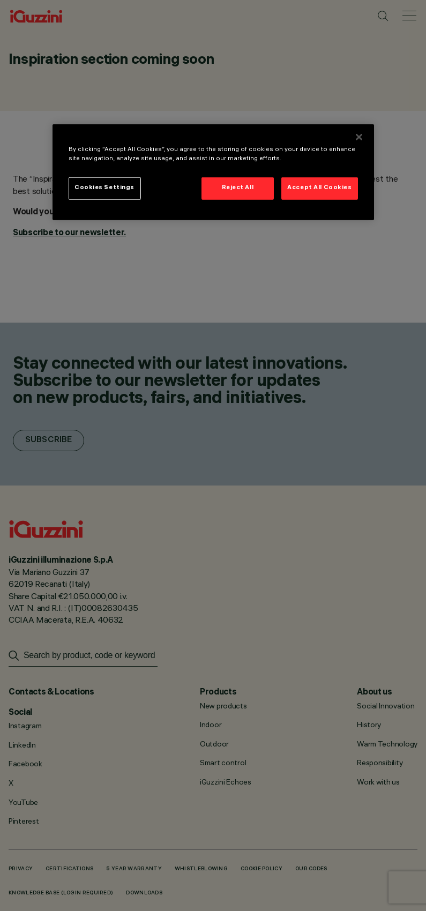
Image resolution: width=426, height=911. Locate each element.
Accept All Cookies (319, 188)
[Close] (359, 137)
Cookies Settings (104, 188)
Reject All (238, 188)
